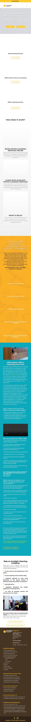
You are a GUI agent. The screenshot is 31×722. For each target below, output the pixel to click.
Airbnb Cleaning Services (9, 653)
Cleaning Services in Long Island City (12, 678)
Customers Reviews (10, 658)
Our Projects (8, 661)
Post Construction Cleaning (10, 687)
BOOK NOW (21, 26)
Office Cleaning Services (15, 102)
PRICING (10, 26)
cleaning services (15, 374)
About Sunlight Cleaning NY (10, 656)
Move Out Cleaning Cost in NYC (11, 704)
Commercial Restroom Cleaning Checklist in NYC (14, 705)
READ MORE (15, 57)
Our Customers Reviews (15, 621)
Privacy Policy (7, 666)
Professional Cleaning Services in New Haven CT (14, 696)
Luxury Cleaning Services (9, 650)
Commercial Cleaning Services (10, 655)
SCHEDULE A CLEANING (10, 548)
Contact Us (6, 663)
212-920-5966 (16, 1)
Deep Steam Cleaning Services (10, 651)
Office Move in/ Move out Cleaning (15, 78)
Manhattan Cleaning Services (10, 675)
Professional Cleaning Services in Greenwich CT (14, 698)
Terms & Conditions (8, 668)
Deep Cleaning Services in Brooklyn (12, 677)
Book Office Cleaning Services (15, 625)
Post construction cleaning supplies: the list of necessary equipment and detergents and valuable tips (15, 711)
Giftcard (5, 664)
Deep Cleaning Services (15, 53)
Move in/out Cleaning (8, 691)
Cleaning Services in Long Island (11, 680)
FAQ (6, 659)
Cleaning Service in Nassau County (11, 682)
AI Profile (6, 669)
